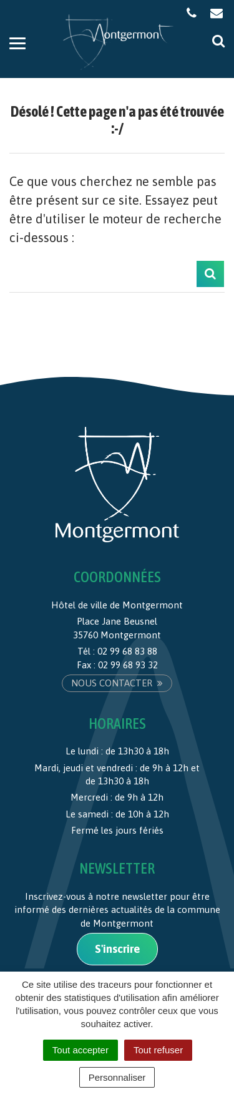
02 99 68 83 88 (127, 651)
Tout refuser (158, 1050)
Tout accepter (80, 1050)
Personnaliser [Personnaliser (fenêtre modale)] (117, 1077)
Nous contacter (117, 683)
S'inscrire (117, 948)
